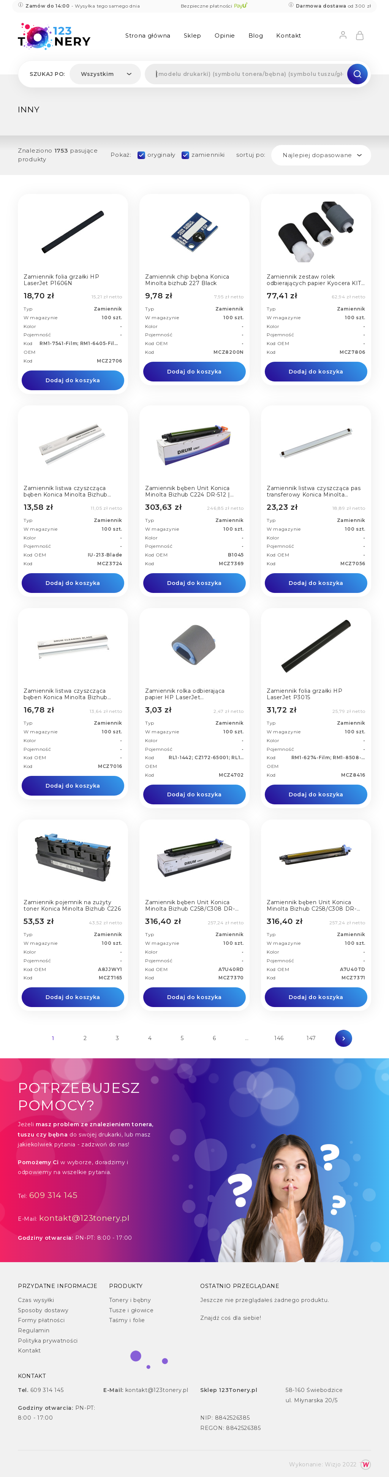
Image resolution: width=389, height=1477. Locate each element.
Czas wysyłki (36, 1300)
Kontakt (288, 35)
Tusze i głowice (131, 1310)
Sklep (193, 35)
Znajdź (209, 1318)
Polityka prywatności (48, 1340)
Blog (255, 35)
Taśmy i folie (127, 1320)
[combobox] (105, 74)
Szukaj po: (47, 74)
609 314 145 (53, 1195)
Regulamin (33, 1330)
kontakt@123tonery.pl (84, 1218)
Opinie (225, 35)
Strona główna (148, 35)
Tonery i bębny (130, 1300)
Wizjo (333, 1464)
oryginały (161, 154)
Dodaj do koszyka (73, 380)
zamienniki (208, 154)
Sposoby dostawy (43, 1310)
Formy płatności (41, 1320)
